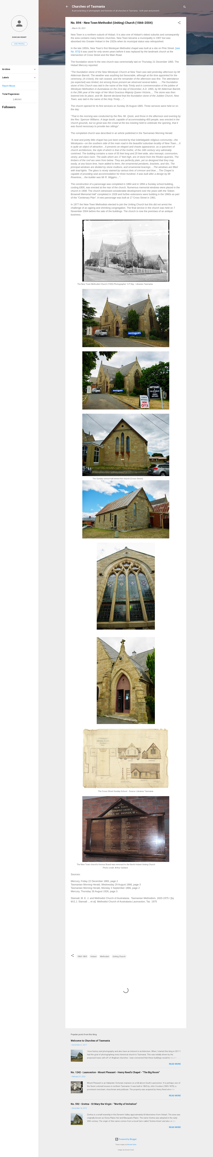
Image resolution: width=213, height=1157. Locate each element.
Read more (175, 1064)
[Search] (184, 7)
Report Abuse (8, 86)
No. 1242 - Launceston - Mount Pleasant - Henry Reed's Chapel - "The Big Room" (115, 1072)
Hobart (93, 956)
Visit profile (19, 44)
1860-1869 (82, 956)
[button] (179, 23)
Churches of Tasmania (88, 6)
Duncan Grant (19, 37)
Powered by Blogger (126, 1139)
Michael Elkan (131, 1144)
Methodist (104, 956)
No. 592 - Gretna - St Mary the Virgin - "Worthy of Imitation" (104, 1104)
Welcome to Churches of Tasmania (90, 1040)
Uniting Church (119, 956)
